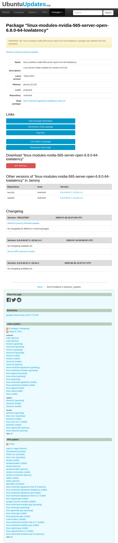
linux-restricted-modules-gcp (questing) (24, 504)
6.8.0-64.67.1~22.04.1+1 (71, 192)
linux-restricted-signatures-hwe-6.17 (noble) (26, 495)
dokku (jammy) (13, 481)
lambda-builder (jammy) (17, 469)
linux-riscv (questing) (15, 416)
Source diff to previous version (21, 251)
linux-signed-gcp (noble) (17, 528)
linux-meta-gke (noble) (16, 513)
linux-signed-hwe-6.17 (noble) (19, 531)
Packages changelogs (19, 328)
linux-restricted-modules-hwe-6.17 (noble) (25, 522)
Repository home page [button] (40, 147)
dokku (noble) (12, 478)
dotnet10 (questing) (15, 400)
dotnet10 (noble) (13, 403)
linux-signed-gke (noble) (17, 498)
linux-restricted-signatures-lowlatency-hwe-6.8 (44, 101)
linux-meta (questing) (16, 376)
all (11, 433)
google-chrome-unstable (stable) (21, 501)
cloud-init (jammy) (14, 364)
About (40, 287)
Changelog (19, 12)
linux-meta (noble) (14, 391)
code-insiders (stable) (16, 519)
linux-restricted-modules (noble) (20, 385)
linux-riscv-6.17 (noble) (16, 422)
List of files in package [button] (41, 141)
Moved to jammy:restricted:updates (22, 52)
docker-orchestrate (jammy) (18, 475)
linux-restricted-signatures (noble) (21, 382)
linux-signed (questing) (16, 373)
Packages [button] (57, 12)
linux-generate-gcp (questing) (19, 510)
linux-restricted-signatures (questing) (23, 367)
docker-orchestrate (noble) (18, 472)
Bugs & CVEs (15, 331)
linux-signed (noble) (15, 388)
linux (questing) (13, 379)
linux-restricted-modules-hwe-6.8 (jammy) (25, 534)
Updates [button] (33, 12)
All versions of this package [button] (40, 127)
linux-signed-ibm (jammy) (17, 428)
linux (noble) (11, 394)
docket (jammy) (13, 466)
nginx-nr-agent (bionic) (16, 448)
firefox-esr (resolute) (15, 454)
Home (5, 12)
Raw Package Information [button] (40, 121)
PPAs (44, 12)
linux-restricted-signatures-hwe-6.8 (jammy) (26, 487)
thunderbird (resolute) (16, 451)
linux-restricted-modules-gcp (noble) (22, 525)
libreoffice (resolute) (15, 484)
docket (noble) (12, 460)
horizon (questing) (14, 344)
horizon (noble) (13, 355)
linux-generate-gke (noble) (18, 516)
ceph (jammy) (12, 338)
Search (108, 12)
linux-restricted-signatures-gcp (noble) (23, 493)
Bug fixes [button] (40, 133)
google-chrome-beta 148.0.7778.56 (22, 315)
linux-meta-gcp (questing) (18, 507)
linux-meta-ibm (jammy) (17, 430)
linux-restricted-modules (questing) (22, 370)
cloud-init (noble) (14, 361)
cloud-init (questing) (15, 347)
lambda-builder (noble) (16, 463)
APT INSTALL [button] (20, 166)
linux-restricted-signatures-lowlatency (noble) (26, 490)
